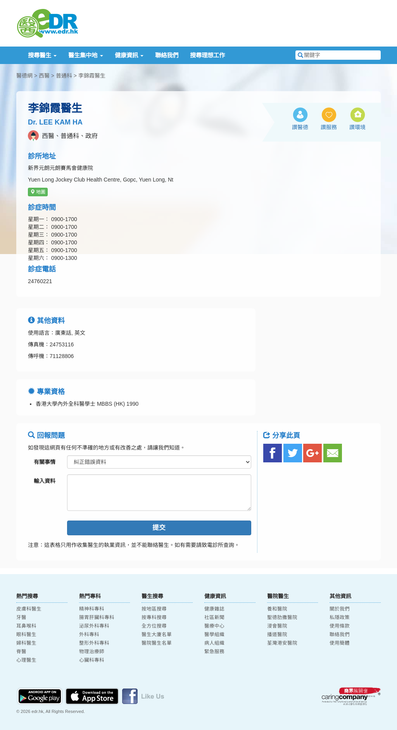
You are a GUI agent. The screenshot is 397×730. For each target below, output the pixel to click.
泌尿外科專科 (94, 626)
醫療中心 (214, 626)
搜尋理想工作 (207, 55)
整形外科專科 (94, 643)
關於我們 (340, 609)
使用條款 (340, 626)
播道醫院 (277, 634)
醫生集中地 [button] (85, 55)
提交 (159, 527)
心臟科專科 (91, 660)
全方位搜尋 (154, 626)
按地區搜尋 (154, 609)
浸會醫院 (277, 626)
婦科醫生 (26, 643)
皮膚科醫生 (28, 609)
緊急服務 (214, 651)
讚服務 (329, 127)
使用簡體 (340, 643)
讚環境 (357, 127)
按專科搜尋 (154, 617)
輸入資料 (44, 481)
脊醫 (21, 651)
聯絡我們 (166, 55)
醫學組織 (214, 634)
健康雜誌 (214, 609)
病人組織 (214, 643)
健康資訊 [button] (129, 55)
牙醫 (21, 617)
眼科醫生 (26, 634)
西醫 (44, 76)
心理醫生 (26, 660)
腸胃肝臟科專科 (96, 617)
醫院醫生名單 (157, 643)
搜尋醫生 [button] (42, 55)
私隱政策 (340, 617)
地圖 (37, 192)
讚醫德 (300, 127)
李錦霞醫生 (91, 76)
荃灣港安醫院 (282, 643)
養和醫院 (277, 609)
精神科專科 (91, 609)
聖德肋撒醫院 (282, 617)
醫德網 (24, 76)
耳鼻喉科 (26, 626)
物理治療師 (91, 651)
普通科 (64, 76)
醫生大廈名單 (157, 634)
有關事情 (44, 462)
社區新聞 (214, 617)
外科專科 (89, 634)
